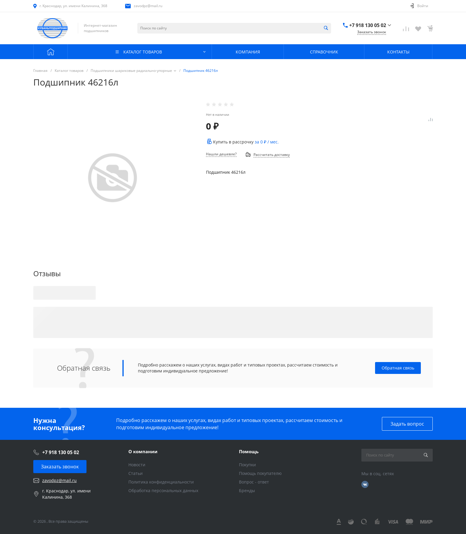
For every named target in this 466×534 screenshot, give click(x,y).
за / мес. (267, 142)
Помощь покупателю (260, 473)
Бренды (247, 490)
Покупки (247, 464)
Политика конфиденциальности (161, 482)
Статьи (135, 473)
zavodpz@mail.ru (148, 5)
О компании (143, 451)
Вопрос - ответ (254, 482)
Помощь (249, 451)
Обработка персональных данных (163, 490)
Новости (136, 464)
